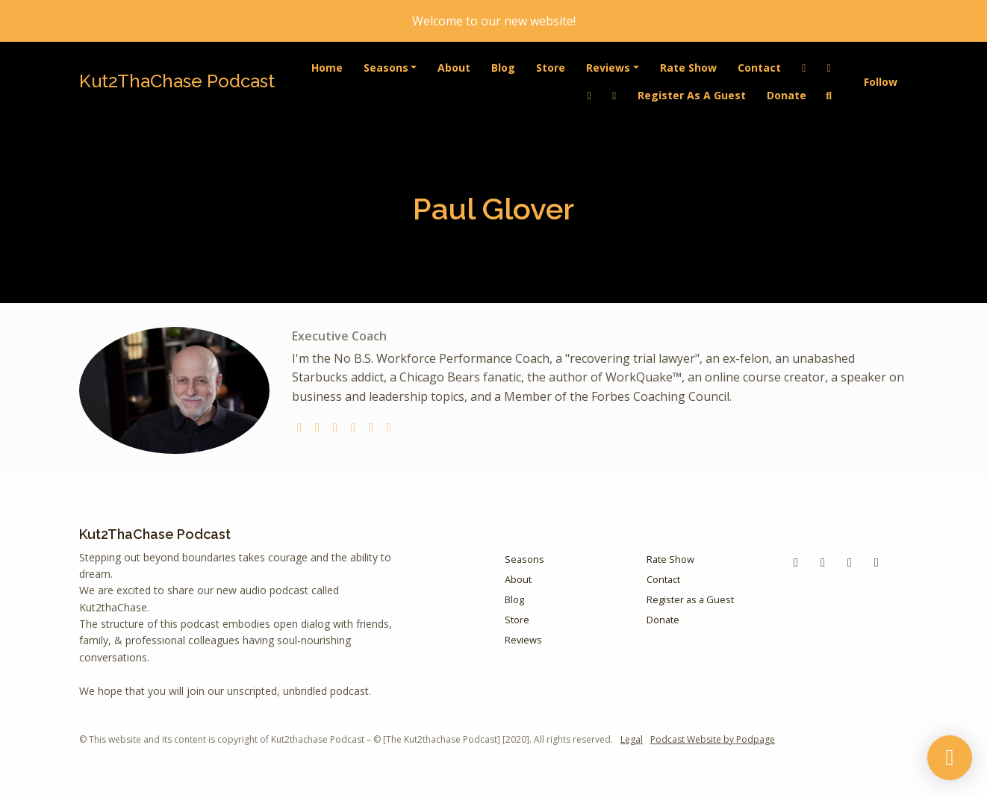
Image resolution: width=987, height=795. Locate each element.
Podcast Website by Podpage (712, 739)
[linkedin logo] (389, 427)
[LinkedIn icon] (849, 562)
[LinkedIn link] (804, 67)
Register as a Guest (692, 95)
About (454, 67)
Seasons (386, 67)
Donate (786, 95)
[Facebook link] (829, 67)
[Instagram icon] (876, 562)
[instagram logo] (335, 427)
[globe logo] (299, 427)
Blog (503, 67)
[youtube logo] (353, 427)
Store (550, 67)
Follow (880, 82)
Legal (631, 739)
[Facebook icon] (795, 562)
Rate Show (688, 67)
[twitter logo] (317, 427)
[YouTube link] (590, 95)
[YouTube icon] (822, 562)
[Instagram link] (614, 95)
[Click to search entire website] (829, 95)
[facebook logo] (371, 427)
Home (327, 67)
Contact (759, 67)
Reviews (608, 67)
